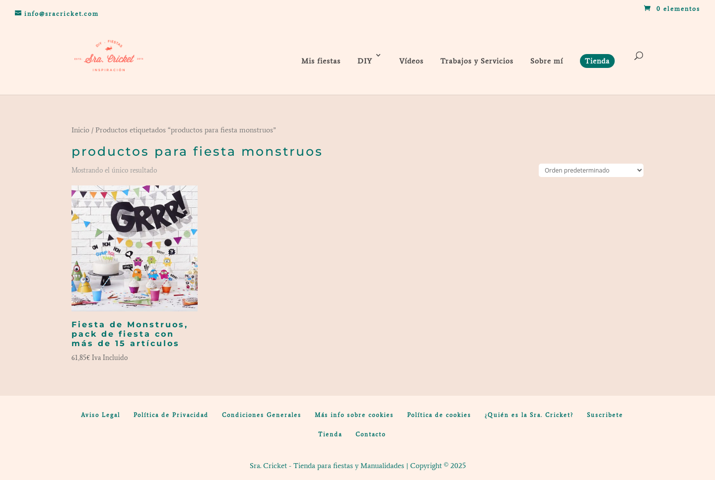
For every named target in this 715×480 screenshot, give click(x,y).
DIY (365, 61)
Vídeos (411, 61)
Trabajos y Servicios (476, 61)
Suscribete (605, 415)
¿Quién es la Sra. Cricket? (529, 415)
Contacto (371, 434)
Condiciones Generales (261, 415)
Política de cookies (439, 415)
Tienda (330, 434)
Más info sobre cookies (354, 415)
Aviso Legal (100, 415)
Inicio (80, 129)
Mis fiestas (321, 61)
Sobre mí (546, 61)
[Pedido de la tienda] (591, 170)
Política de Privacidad (171, 415)
